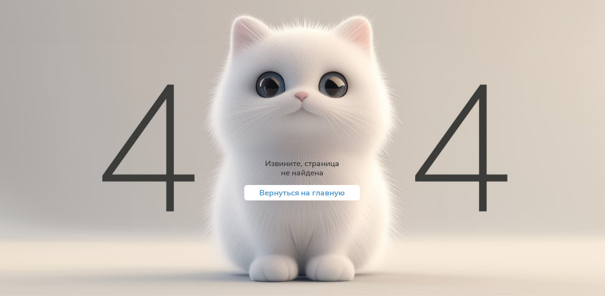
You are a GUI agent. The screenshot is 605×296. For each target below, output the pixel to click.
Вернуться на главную (302, 192)
